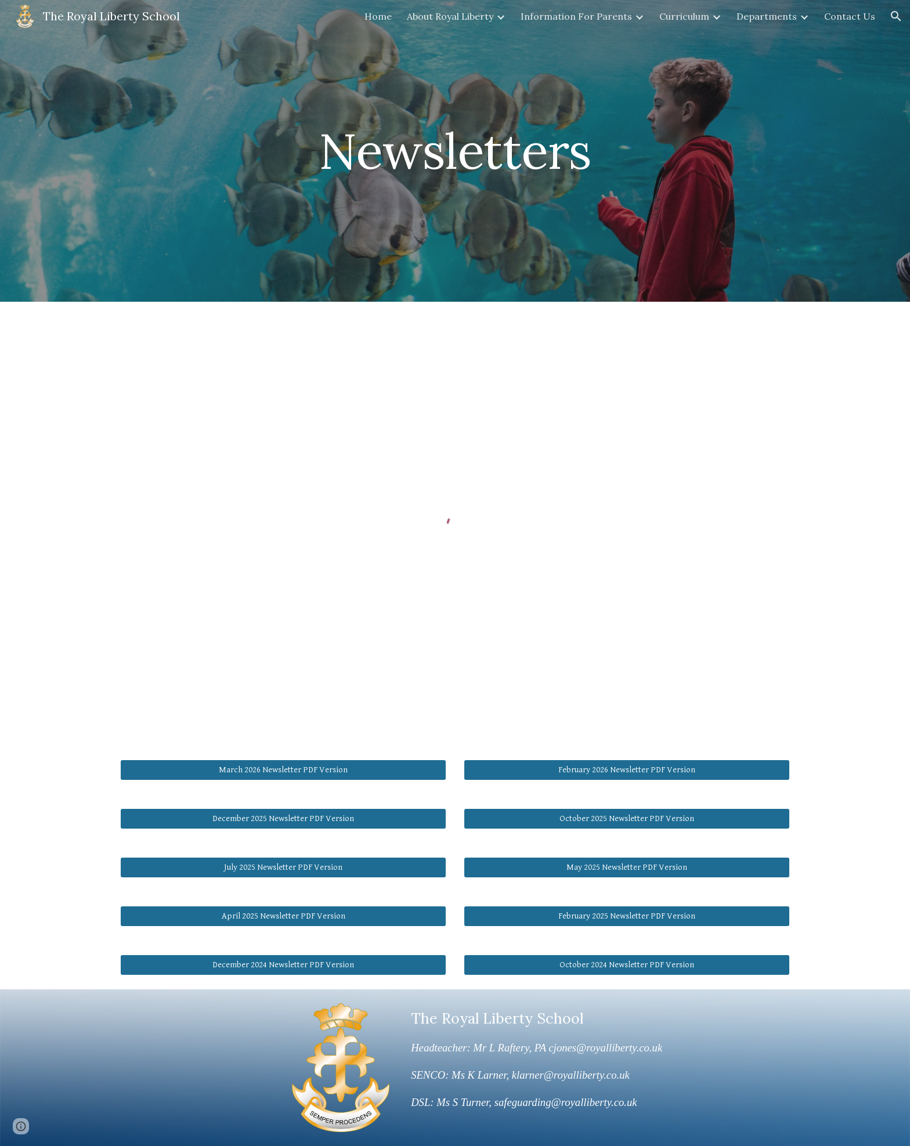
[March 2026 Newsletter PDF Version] (283, 770)
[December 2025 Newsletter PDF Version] (283, 818)
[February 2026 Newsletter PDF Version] (626, 770)
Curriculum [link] (684, 16)
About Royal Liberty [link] (450, 16)
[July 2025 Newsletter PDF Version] (283, 867)
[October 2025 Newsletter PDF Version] (626, 818)
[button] (896, 16)
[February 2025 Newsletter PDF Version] (626, 916)
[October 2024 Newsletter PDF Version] (626, 965)
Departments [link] (766, 16)
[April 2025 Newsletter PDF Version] (283, 916)
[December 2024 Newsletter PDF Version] (283, 965)
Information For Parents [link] (576, 16)
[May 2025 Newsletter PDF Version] (626, 867)
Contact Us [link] (849, 16)
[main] (455, 150)
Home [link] (378, 16)
